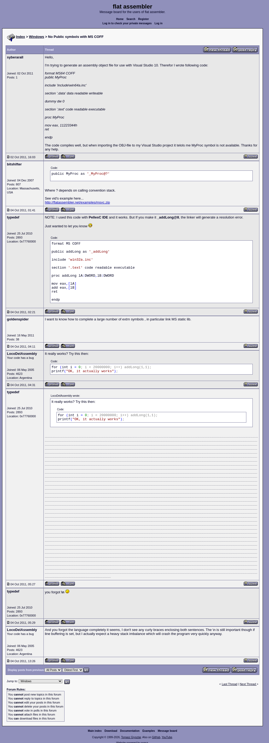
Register (143, 19)
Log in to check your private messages (127, 23)
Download (111, 730)
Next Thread (248, 684)
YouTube (167, 737)
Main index (95, 730)
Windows (36, 37)
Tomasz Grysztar (131, 737)
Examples (148, 730)
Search (130, 19)
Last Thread (230, 684)
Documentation (130, 730)
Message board (167, 730)
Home (120, 19)
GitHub (156, 737)
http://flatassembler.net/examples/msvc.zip (77, 202)
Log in (159, 23)
